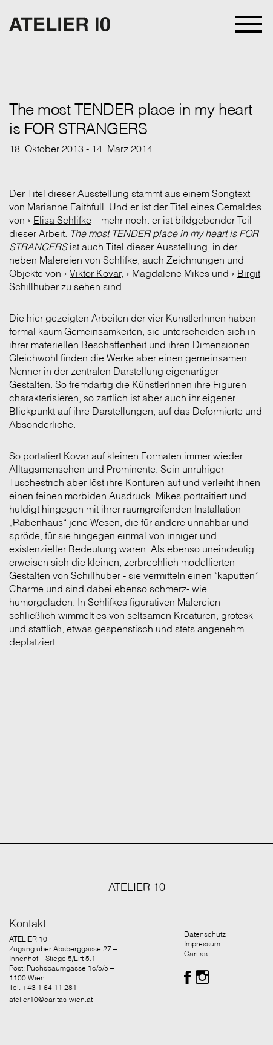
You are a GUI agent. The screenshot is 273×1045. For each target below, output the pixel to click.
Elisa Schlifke (62, 220)
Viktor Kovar (95, 273)
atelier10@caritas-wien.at (51, 999)
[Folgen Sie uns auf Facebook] (187, 977)
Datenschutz (205, 934)
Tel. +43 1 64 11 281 (43, 987)
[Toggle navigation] (249, 24)
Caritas (196, 953)
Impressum (202, 943)
